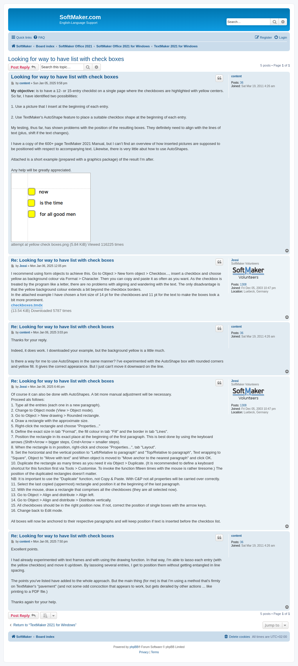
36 (241, 82)
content (236, 76)
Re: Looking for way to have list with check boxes (62, 260)
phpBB (134, 647)
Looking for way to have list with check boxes (66, 59)
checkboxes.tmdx (27, 305)
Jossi (235, 260)
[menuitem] (39, 37)
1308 (243, 284)
